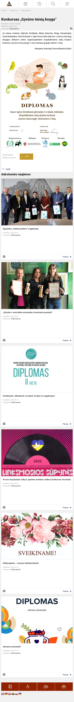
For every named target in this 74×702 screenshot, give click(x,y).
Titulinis (4, 10)
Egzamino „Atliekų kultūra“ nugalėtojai (20, 229)
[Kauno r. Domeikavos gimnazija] (9, 3)
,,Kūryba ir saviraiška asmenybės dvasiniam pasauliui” (27, 312)
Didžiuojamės (26, 10)
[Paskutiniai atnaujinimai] (39, 4)
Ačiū (25, 156)
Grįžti (8, 169)
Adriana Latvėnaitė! (12, 647)
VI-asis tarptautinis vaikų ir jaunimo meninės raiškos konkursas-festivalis (37, 479)
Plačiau (65, 257)
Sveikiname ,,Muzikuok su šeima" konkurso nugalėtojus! (29, 396)
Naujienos (14, 10)
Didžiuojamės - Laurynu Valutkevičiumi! (21, 563)
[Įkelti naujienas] (25, 4)
